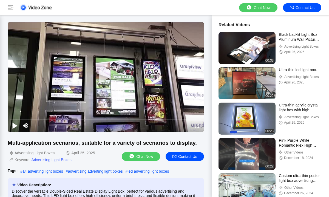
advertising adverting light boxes (95, 171)
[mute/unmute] (25, 125)
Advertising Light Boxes (51, 160)
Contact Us (302, 7)
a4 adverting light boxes (42, 171)
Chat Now (258, 7)
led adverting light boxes (148, 171)
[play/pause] (14, 125)
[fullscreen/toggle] (196, 125)
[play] (106, 77)
